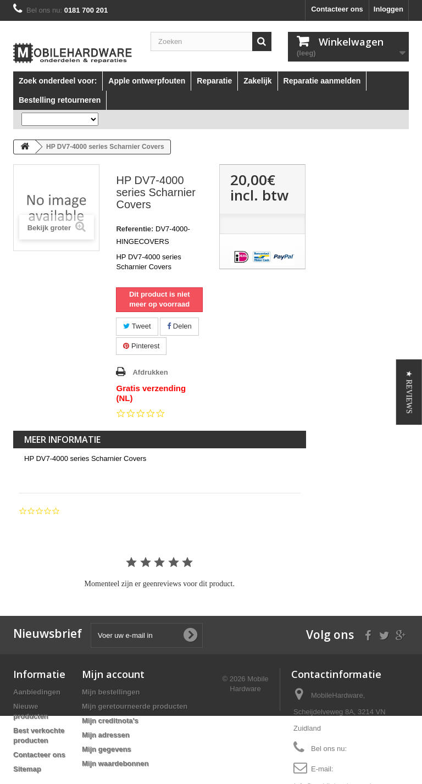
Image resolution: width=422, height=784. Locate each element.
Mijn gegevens (106, 749)
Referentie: (134, 229)
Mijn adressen (106, 735)
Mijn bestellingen (111, 692)
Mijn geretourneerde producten (134, 706)
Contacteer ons (337, 9)
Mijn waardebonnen (115, 763)
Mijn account (113, 674)
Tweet (137, 326)
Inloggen (388, 9)
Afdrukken (150, 372)
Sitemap (27, 769)
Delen (179, 326)
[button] (409, 392)
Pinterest (141, 346)
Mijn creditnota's (110, 720)
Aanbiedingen (36, 692)
